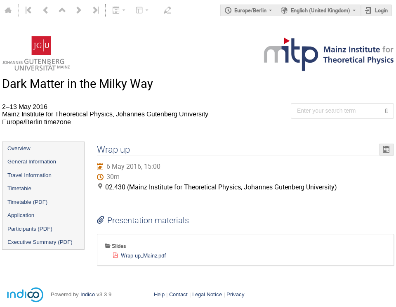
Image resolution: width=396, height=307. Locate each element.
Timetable (19, 188)
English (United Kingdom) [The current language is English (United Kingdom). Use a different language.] (320, 10)
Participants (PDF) (29, 229)
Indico (87, 294)
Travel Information (29, 175)
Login (381, 10)
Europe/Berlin (250, 10)
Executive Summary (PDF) (40, 242)
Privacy (235, 294)
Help (159, 294)
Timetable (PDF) (27, 202)
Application (20, 215)
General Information (31, 161)
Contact (178, 294)
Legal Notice (207, 294)
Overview (19, 148)
